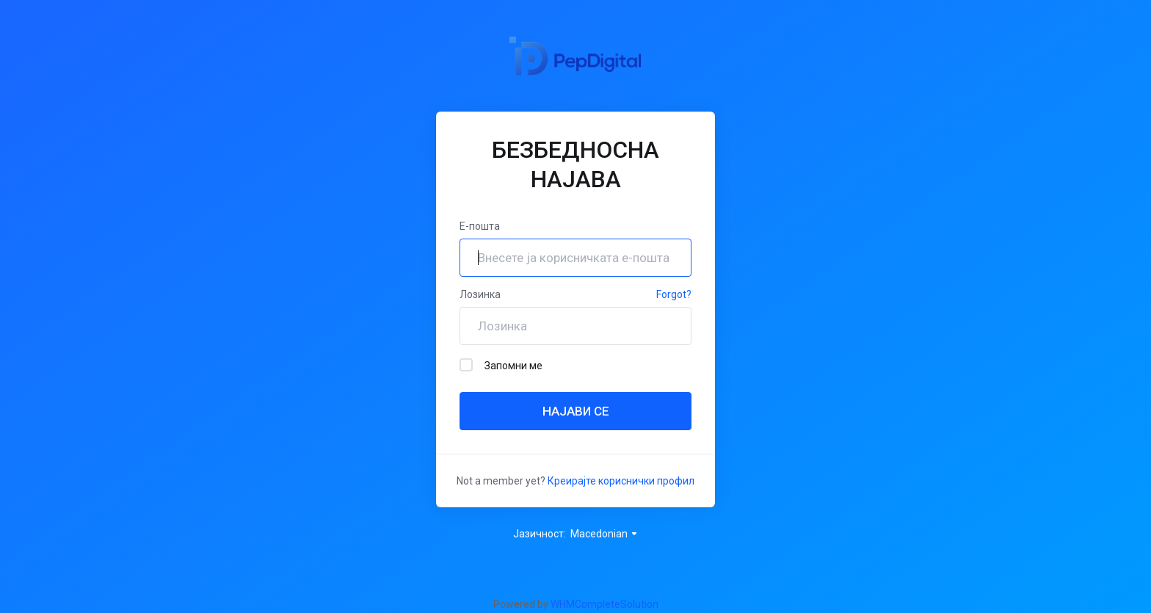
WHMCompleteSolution (604, 604)
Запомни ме (501, 364)
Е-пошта (480, 226)
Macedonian (604, 534)
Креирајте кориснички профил (621, 481)
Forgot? (673, 294)
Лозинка (480, 294)
